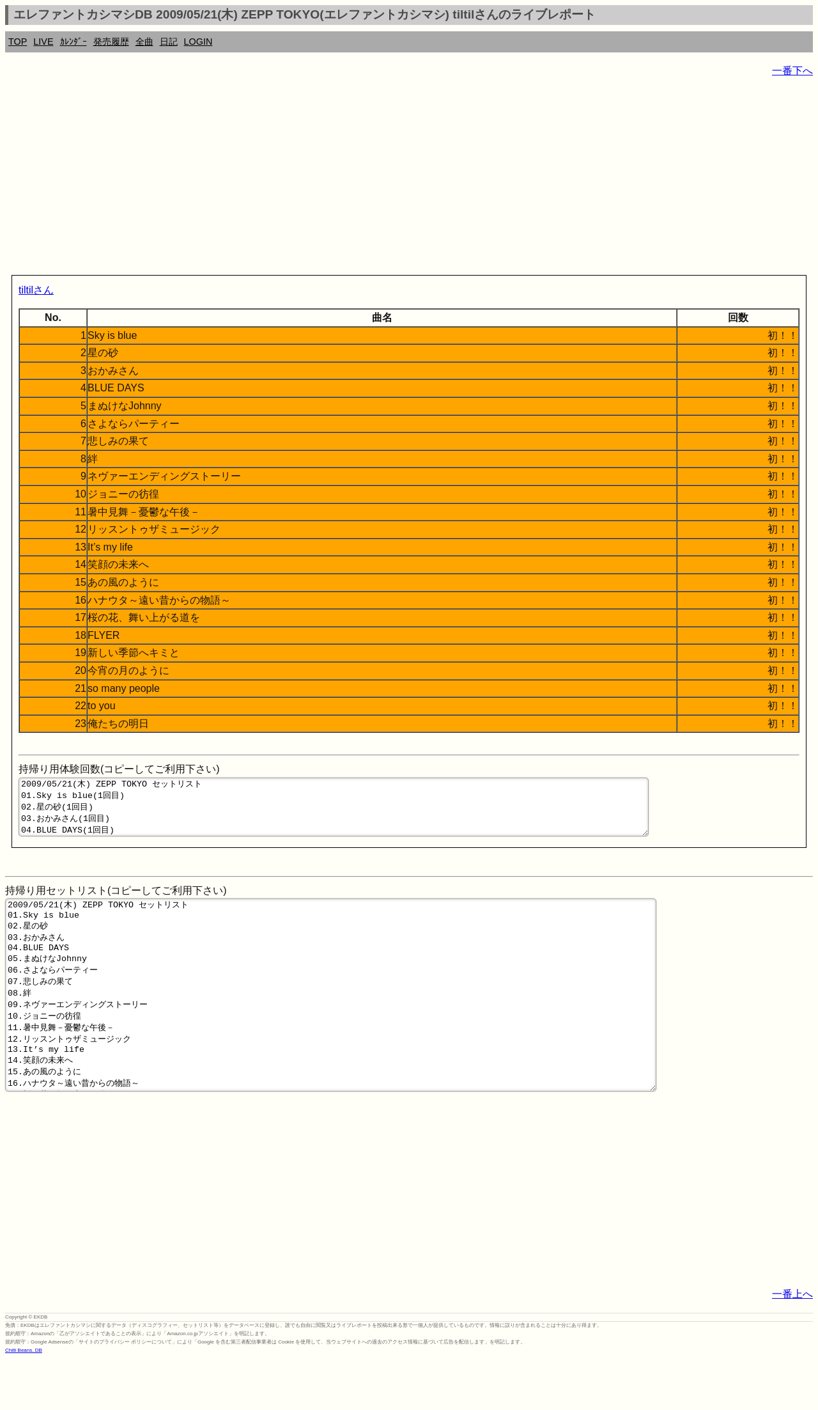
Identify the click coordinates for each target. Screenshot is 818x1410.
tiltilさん (36, 290)
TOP (17, 41)
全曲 (144, 41)
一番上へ (792, 1343)
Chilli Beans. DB (23, 1400)
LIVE (43, 41)
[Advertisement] (388, 179)
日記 (169, 41)
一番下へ (792, 70)
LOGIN (198, 41)
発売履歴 (111, 41)
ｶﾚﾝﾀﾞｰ (73, 41)
